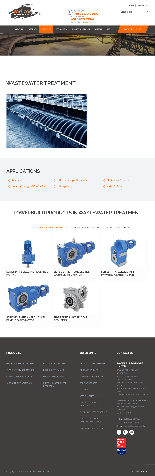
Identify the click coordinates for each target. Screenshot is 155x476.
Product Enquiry (132, 29)
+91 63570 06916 (86, 13)
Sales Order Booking (91, 428)
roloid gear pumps (53, 370)
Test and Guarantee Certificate (90, 404)
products (32, 29)
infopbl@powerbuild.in (135, 426)
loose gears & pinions (55, 376)
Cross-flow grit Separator (73, 180)
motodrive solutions (118, 227)
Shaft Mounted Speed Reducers (55, 384)
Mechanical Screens (118, 180)
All (31, 227)
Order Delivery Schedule (93, 412)
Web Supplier (87, 396)
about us (19, 29)
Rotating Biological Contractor (28, 186)
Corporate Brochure (91, 376)
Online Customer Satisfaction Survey (90, 420)
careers (98, 29)
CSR (108, 29)
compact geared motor (19, 376)
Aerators (16, 180)
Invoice (84, 389)
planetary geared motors (86, 227)
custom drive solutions (19, 383)
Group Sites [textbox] (126, 12)
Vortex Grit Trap (115, 186)
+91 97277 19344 (82, 19)
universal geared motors (52, 227)
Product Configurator (92, 363)
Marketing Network (81, 29)
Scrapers (64, 186)
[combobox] (134, 12)
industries (46, 29)
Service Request (88, 383)
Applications (61, 29)
